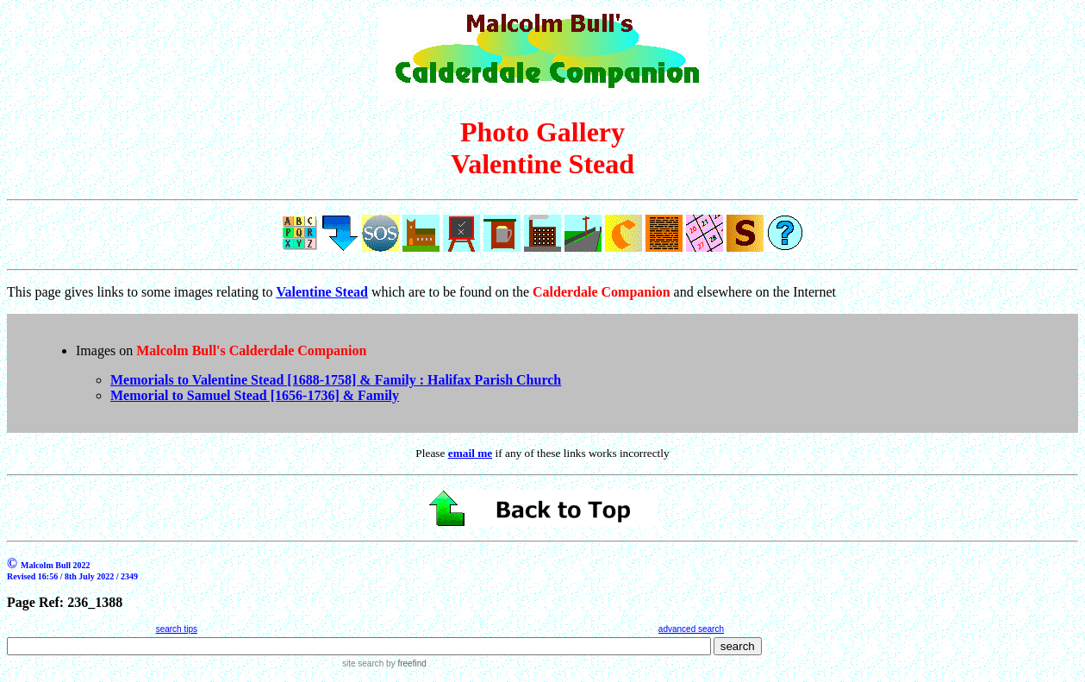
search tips (176, 629)
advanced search (691, 629)
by (404, 663)
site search (362, 663)
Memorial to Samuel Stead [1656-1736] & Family (254, 395)
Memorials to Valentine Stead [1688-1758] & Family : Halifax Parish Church (335, 379)
